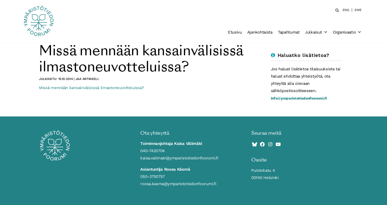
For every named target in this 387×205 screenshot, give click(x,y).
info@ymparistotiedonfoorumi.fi (299, 98)
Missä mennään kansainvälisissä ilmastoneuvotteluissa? (91, 87)
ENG (346, 10)
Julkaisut (316, 32)
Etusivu (235, 32)
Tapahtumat (289, 32)
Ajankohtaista (260, 32)
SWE (358, 10)
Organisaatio (347, 32)
